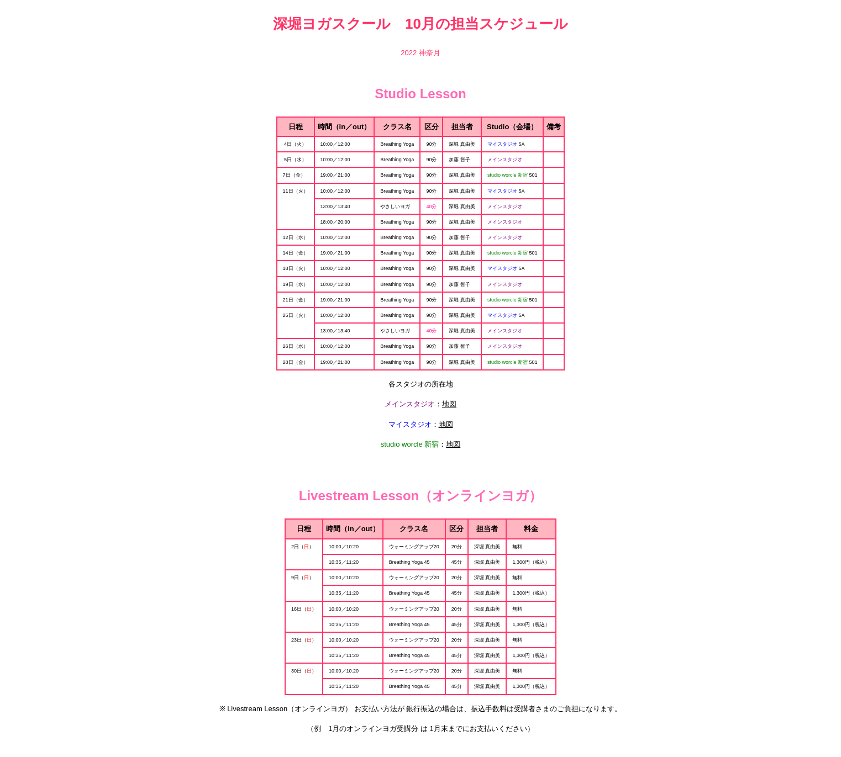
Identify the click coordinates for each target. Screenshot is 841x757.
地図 (449, 404)
